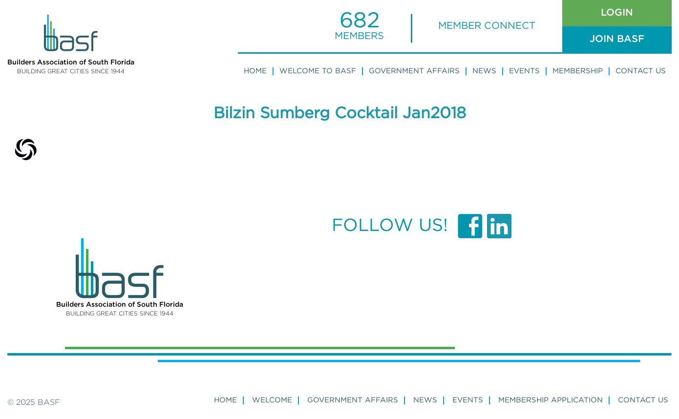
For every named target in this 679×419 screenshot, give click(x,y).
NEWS (425, 400)
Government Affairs (414, 71)
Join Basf (617, 39)
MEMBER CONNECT (486, 25)
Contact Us (640, 71)
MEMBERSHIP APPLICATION (550, 400)
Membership (577, 71)
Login (617, 12)
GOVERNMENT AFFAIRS (352, 400)
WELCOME (272, 400)
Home (255, 71)
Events (524, 71)
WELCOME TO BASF (317, 71)
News (484, 71)
